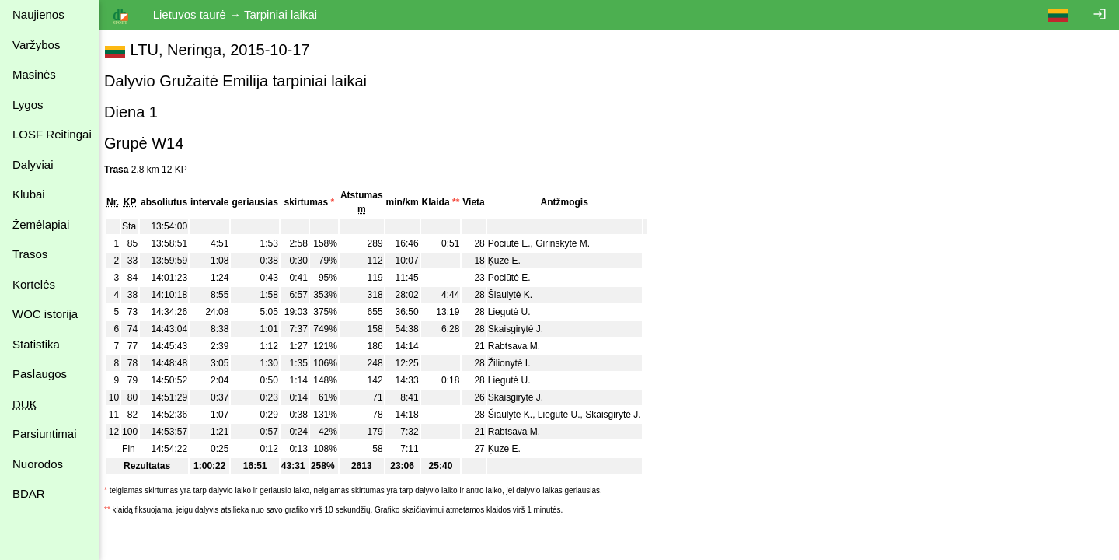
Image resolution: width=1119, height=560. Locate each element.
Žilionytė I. (517, 363)
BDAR (28, 493)
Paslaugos (39, 373)
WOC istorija (45, 313)
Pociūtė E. (517, 243)
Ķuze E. (512, 260)
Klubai (28, 194)
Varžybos (36, 44)
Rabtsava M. (522, 346)
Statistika (36, 344)
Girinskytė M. (570, 243)
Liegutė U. (517, 311)
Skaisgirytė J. (523, 329)
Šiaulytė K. (518, 294)
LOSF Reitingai (52, 134)
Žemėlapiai (40, 224)
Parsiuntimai (44, 433)
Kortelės (33, 284)
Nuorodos (37, 464)
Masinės (34, 74)
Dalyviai (33, 164)
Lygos (27, 104)
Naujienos (38, 14)
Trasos (29, 254)
